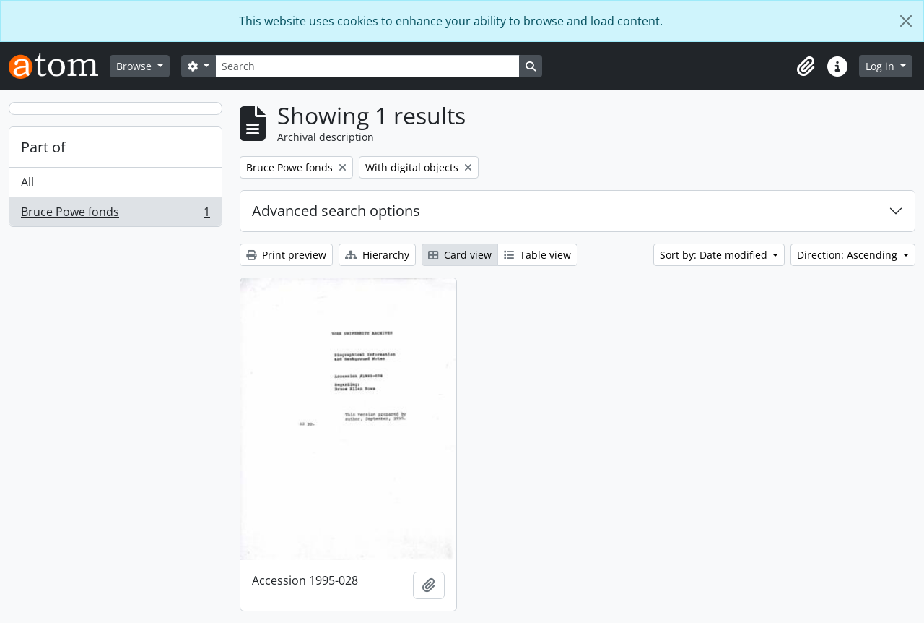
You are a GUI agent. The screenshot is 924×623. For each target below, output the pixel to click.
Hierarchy (377, 255)
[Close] (906, 21)
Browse (135, 66)
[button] (805, 66)
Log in (881, 66)
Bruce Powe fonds (115, 214)
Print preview (286, 255)
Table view (537, 255)
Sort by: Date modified (715, 255)
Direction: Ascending (848, 255)
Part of (43, 147)
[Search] (367, 66)
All (27, 182)
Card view (460, 255)
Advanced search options (336, 210)
